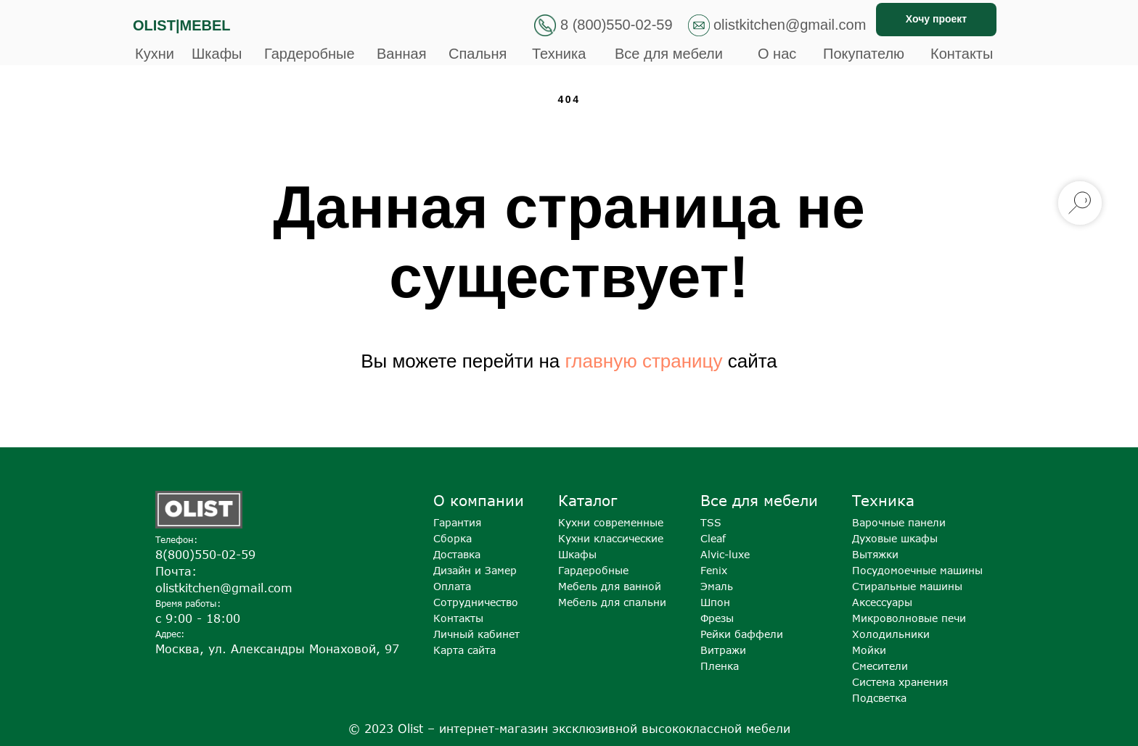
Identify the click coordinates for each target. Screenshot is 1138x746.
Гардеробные (309, 54)
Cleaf (713, 538)
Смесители (880, 666)
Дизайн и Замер (475, 570)
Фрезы (717, 618)
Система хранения (900, 682)
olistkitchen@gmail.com (789, 25)
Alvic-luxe (725, 554)
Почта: (176, 571)
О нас (777, 54)
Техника (559, 54)
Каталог (587, 500)
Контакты (961, 54)
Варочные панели (899, 522)
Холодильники (891, 634)
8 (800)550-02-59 (616, 25)
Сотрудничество (475, 602)
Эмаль (716, 586)
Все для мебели (669, 54)
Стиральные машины (907, 586)
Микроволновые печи (909, 618)
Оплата (452, 586)
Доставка (456, 554)
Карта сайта (464, 650)
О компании (478, 500)
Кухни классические (610, 538)
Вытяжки (875, 554)
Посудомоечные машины (917, 570)
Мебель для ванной (609, 586)
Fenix (713, 570)
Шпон (715, 602)
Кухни (154, 54)
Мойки (869, 650)
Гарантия (457, 522)
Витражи (723, 650)
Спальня (478, 54)
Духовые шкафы (895, 538)
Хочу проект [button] (936, 19)
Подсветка (879, 698)
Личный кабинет (476, 634)
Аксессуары (882, 602)
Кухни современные (610, 522)
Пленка (719, 666)
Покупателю (863, 54)
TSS (710, 522)
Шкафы (217, 54)
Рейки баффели (741, 634)
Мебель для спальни (612, 602)
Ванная (402, 54)
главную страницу (643, 361)
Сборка (452, 538)
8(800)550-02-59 (205, 554)
